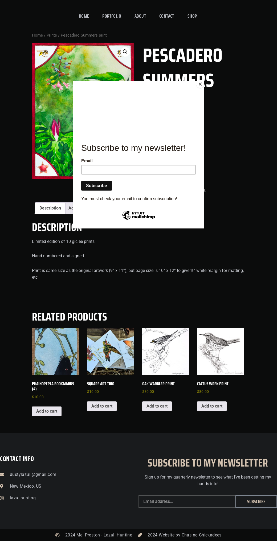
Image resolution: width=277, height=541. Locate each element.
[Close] (202, 82)
